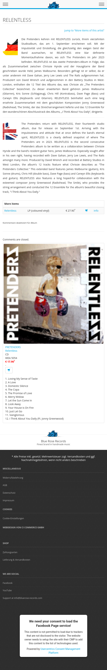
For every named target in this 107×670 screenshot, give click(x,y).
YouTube (7, 590)
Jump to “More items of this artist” (84, 30)
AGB (5, 485)
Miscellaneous (12, 468)
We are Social (11, 573)
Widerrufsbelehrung (13, 477)
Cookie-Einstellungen (13, 518)
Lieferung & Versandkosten (16, 559)
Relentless (10, 210)
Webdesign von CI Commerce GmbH (23, 527)
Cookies (7, 509)
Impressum (8, 500)
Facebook (7, 583)
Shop (6, 543)
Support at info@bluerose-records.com (22, 598)
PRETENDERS (13, 347)
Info (96, 210)
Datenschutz (9, 492)
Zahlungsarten (10, 552)
